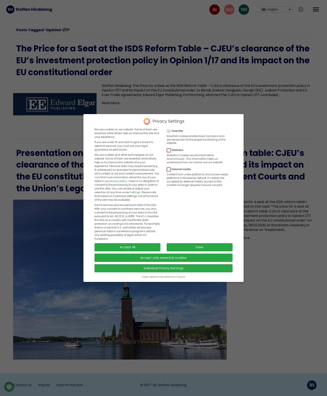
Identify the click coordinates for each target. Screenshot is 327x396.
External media (180, 167)
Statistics (176, 148)
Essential (176, 129)
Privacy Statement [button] (167, 274)
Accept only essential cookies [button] (163, 255)
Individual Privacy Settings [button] (164, 266)
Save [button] (199, 245)
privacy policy (118, 179)
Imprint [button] (181, 274)
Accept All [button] (127, 245)
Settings (135, 190)
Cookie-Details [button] (149, 274)
